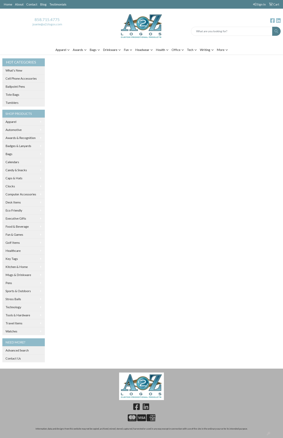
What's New (14, 70)
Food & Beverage (17, 226)
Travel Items (14, 323)
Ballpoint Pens (15, 86)
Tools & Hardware (18, 315)
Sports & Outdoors (18, 291)
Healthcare (13, 250)
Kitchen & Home (17, 267)
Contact (31, 4)
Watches (11, 331)
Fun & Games (14, 234)
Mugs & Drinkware (18, 275)
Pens (9, 283)
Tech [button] (190, 50)
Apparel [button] (60, 50)
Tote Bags (12, 94)
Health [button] (160, 50)
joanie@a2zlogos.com (47, 24)
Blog (43, 4)
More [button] (220, 50)
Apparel (11, 121)
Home (8, 4)
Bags (9, 154)
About (19, 4)
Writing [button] (205, 50)
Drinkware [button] (110, 50)
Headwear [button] (142, 50)
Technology (13, 307)
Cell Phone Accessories (21, 78)
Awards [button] (78, 50)
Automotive (14, 130)
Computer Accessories (21, 194)
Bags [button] (93, 50)
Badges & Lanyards (18, 146)
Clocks (10, 186)
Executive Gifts (16, 218)
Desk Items (13, 202)
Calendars (12, 162)
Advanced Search (17, 350)
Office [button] (176, 50)
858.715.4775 (47, 19)
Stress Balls (13, 299)
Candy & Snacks (16, 170)
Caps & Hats (14, 178)
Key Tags (12, 258)
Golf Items (13, 242)
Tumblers (12, 102)
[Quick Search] (231, 31)
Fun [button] (126, 50)
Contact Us (13, 358)
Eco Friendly (14, 210)
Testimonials (57, 4)
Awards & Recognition (21, 138)
